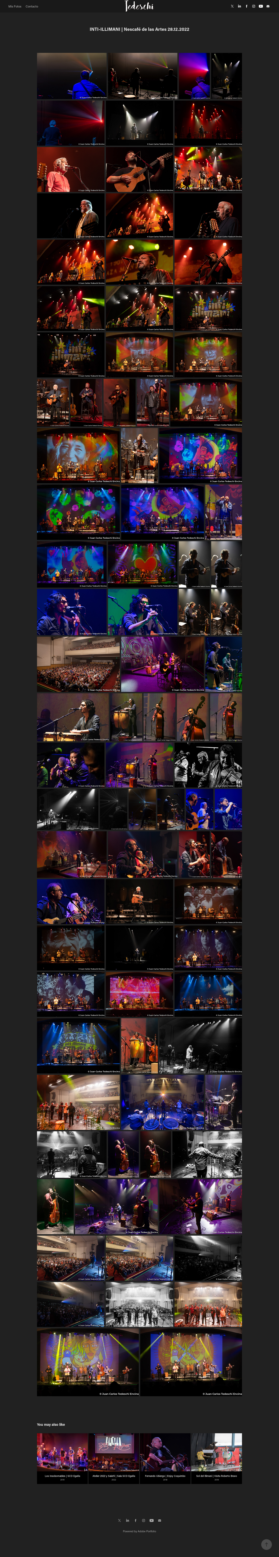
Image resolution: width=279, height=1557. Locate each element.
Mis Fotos (14, 6)
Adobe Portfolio (147, 1531)
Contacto (32, 6)
